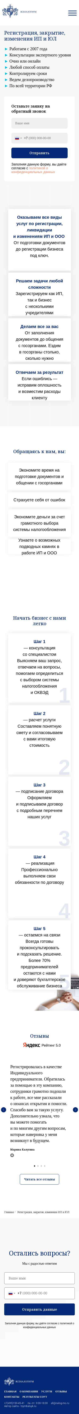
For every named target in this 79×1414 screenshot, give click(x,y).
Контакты (11, 1396)
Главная (9, 1212)
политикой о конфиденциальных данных (33, 170)
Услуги (46, 1391)
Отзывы (61, 1391)
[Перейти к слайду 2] (38, 1166)
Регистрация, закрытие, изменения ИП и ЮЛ (43, 1212)
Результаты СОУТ (35, 1396)
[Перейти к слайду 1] (34, 1166)
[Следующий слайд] (75, 1109)
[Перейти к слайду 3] (41, 1166)
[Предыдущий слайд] (3, 1109)
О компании (29, 1391)
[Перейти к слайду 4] (44, 1166)
